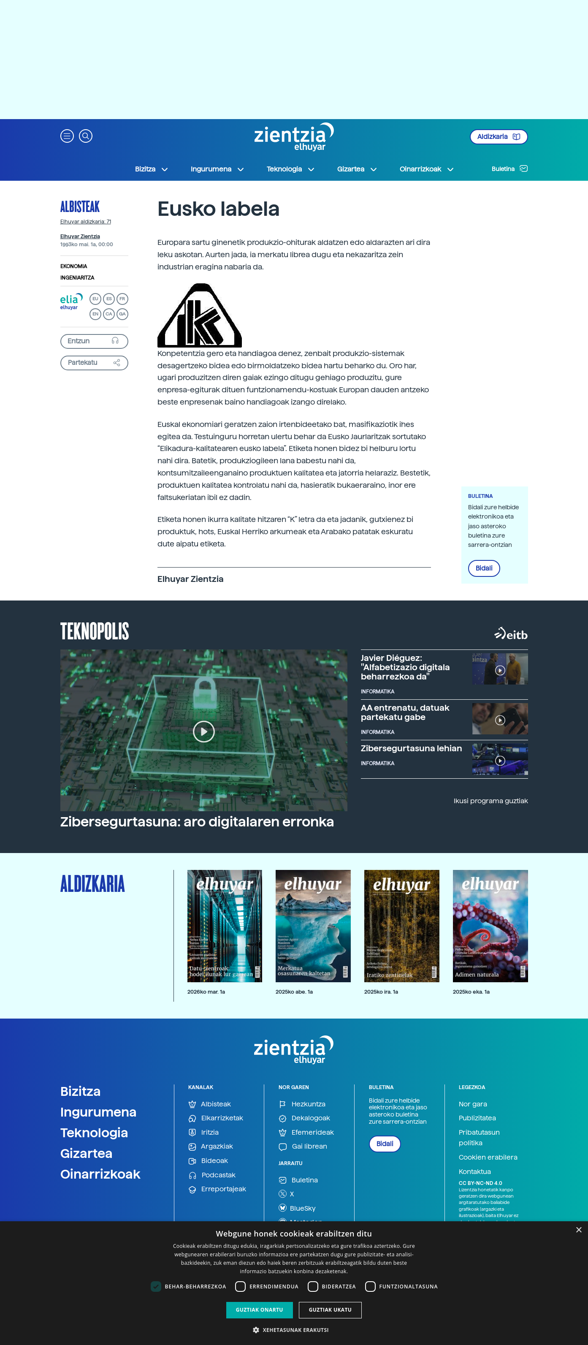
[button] (67, 135)
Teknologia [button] (291, 169)
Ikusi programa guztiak (491, 801)
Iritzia (203, 1132)
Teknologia (94, 1132)
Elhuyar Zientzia (80, 236)
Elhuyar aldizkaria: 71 (85, 222)
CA (109, 314)
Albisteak (80, 206)
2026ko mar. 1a (206, 992)
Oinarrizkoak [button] (427, 169)
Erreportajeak (217, 1189)
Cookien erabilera (488, 1157)
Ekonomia (73, 266)
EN (95, 314)
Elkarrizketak (215, 1118)
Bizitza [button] (152, 169)
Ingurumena (98, 1111)
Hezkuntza (302, 1104)
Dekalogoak (304, 1118)
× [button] (578, 1230)
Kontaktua (475, 1172)
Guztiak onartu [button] (259, 1309)
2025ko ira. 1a (381, 992)
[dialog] (294, 1283)
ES (108, 299)
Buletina (510, 168)
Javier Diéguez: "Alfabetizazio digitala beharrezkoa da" (405, 667)
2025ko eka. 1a (471, 992)
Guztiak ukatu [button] (330, 1309)
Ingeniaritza (77, 278)
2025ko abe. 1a (294, 992)
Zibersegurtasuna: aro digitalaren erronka (197, 822)
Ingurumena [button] (218, 169)
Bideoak (208, 1161)
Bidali (484, 568)
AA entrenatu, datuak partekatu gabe (405, 712)
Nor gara (473, 1104)
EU (95, 299)
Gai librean (303, 1146)
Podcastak (212, 1175)
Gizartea (86, 1153)
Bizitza (80, 1091)
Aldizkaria (498, 137)
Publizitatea (477, 1118)
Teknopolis (94, 630)
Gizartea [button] (357, 169)
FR (122, 299)
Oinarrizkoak (100, 1174)
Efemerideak (306, 1132)
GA (122, 314)
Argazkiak (210, 1146)
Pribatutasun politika (479, 1137)
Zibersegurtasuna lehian (411, 748)
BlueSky (297, 1208)
